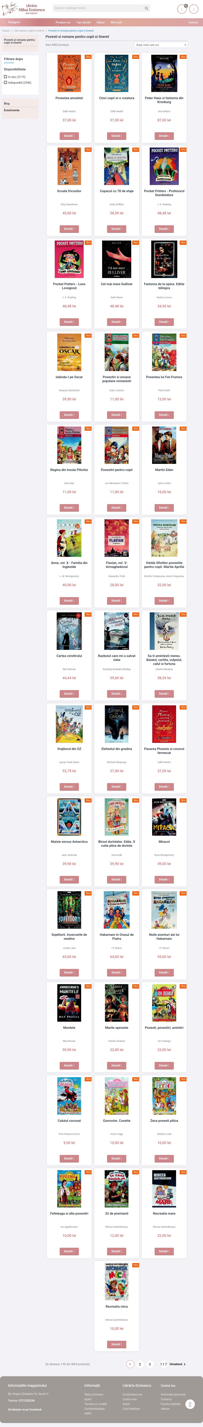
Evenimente (11, 110)
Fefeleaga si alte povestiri (69, 1213)
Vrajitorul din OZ (69, 749)
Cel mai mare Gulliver (116, 284)
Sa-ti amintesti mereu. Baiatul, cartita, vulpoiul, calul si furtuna (164, 660)
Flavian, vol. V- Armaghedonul (117, 563)
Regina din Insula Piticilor (69, 470)
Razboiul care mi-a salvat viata (116, 656)
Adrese (165, 1408)
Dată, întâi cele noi (162, 45)
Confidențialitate (94, 1408)
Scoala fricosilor (69, 191)
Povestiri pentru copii (116, 470)
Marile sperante (116, 1027)
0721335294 (27, 1400)
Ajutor (88, 1399)
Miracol (164, 841)
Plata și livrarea (93, 1394)
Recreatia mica (117, 1306)
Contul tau (168, 1386)
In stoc (16, 77)
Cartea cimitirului (69, 656)
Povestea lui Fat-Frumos (164, 377)
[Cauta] (101, 8)
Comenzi (166, 1399)
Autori (126, 1404)
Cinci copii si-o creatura (116, 98)
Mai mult (116, 22)
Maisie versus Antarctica (69, 841)
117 (164, 1364)
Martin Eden (164, 470)
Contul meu (130, 1399)
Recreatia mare (164, 1213)
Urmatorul (178, 1364)
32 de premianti (116, 1213)
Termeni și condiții (95, 1404)
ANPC (88, 1413)
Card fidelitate (131, 1408)
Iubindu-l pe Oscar (69, 377)
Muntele (69, 1027)
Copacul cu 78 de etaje (117, 191)
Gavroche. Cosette (116, 1120)
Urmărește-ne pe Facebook (25, 1409)
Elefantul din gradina (116, 749)
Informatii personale (173, 1394)
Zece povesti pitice (164, 1120)
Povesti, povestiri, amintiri (164, 1027)
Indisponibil (19, 82)
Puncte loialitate (171, 1404)
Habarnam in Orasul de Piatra (116, 934)
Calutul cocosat (69, 1120)
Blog (7, 103)
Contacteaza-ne (132, 1394)
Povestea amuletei (69, 98)
